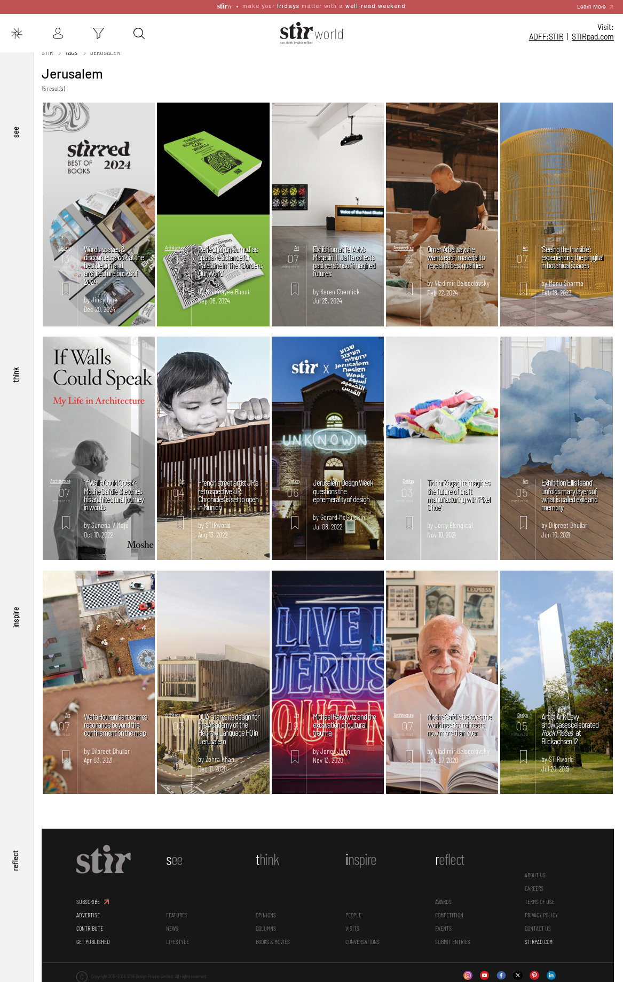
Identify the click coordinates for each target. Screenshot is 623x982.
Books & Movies (274, 940)
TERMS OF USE (540, 900)
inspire (15, 631)
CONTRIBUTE (91, 927)
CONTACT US (538, 927)
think (15, 398)
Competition (450, 913)
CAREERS (534, 887)
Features (178, 913)
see (15, 163)
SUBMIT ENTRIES (453, 940)
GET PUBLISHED (95, 940)
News (174, 927)
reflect (15, 865)
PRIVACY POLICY (541, 913)
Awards (444, 900)
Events (444, 927)
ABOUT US (535, 873)
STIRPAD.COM (539, 940)
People (354, 913)
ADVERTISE (89, 913)
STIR (593, 36)
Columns (267, 927)
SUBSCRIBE (89, 900)
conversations (363, 940)
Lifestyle (179, 940)
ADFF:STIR (546, 36)
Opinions (267, 913)
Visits (353, 927)
